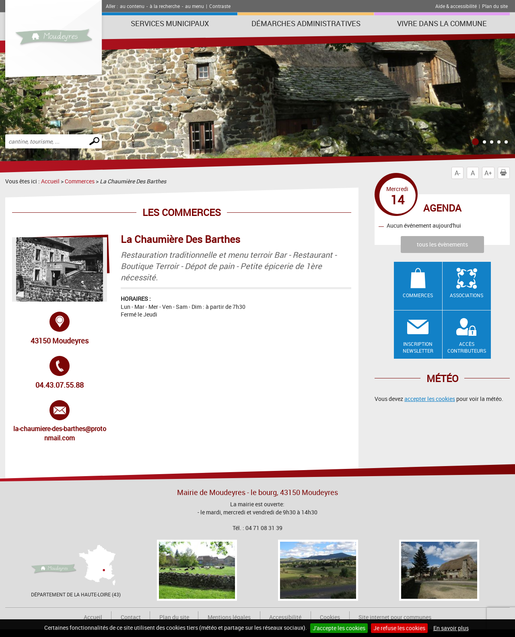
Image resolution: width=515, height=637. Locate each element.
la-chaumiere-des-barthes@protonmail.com (59, 421)
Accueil (50, 181)
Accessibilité (285, 617)
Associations (466, 295)
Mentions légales (229, 617)
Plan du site (495, 6)
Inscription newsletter (418, 347)
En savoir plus (451, 628)
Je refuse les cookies (399, 628)
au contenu (132, 6)
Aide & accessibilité (456, 6)
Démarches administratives (305, 23)
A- (457, 172)
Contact (131, 617)
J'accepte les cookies (339, 628)
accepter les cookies (429, 399)
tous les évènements (442, 244)
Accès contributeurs (466, 347)
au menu (194, 6)
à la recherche (165, 6)
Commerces (80, 181)
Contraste (220, 6)
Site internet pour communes (394, 617)
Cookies (330, 617)
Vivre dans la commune (442, 23)
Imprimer (505, 172)
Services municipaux (170, 23)
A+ (488, 172)
